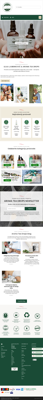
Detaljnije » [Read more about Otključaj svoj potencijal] (11, 264)
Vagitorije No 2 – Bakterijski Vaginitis (37, 128)
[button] (20, 58)
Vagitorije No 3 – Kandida (27, 127)
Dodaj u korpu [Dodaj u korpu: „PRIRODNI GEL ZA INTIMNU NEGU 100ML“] (16, 135)
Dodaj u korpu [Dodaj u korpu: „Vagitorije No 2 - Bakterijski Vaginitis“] (36, 134)
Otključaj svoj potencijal (11, 256)
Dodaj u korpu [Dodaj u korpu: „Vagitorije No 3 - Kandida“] (26, 133)
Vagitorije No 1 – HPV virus (6, 127)
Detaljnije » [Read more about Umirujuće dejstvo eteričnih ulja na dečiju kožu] (11, 295)
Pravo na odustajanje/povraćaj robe (26, 365)
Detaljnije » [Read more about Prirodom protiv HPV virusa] (32, 265)
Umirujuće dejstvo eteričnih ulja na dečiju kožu (11, 286)
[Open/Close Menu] (5, 18)
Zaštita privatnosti (24, 369)
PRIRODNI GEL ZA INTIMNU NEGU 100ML (16, 128)
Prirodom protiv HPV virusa (31, 257)
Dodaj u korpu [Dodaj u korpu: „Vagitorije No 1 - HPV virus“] (6, 133)
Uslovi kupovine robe (23, 373)
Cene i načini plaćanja (23, 359)
